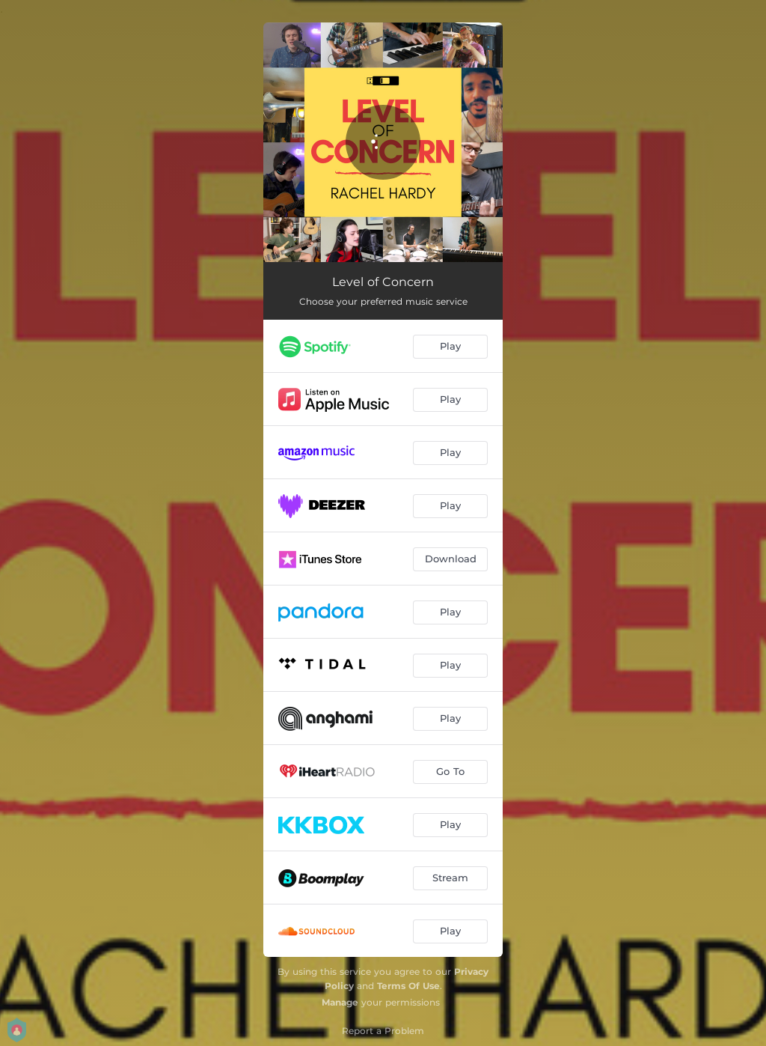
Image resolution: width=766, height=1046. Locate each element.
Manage (340, 1002)
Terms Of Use (408, 985)
